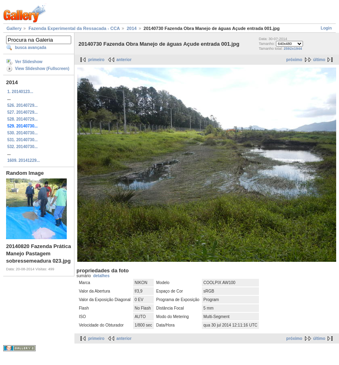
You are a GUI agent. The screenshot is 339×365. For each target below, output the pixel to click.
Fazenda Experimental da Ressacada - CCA (74, 28)
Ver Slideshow (28, 61)
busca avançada (30, 47)
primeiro (96, 59)
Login (326, 28)
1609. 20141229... (23, 160)
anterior (124, 59)
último (319, 59)
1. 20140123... (20, 91)
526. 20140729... (22, 105)
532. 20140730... (22, 146)
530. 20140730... (22, 133)
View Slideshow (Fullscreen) (42, 68)
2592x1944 (293, 49)
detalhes (101, 276)
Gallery (13, 28)
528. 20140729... (22, 119)
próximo (294, 59)
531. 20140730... (22, 140)
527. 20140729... (22, 112)
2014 (131, 28)
